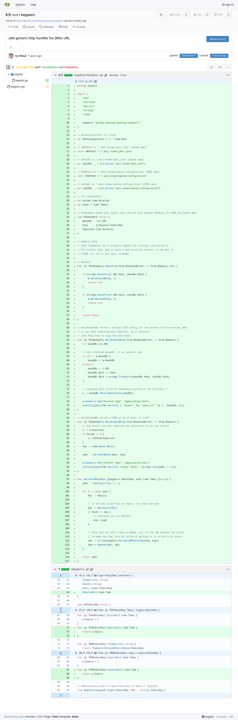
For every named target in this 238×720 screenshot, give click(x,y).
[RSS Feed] (161, 15)
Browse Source (217, 39)
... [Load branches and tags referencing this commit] (11, 47)
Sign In (228, 4)
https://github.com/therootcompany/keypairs (40, 20)
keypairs (28, 15)
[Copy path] (105, 75)
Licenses (221, 716)
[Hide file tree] (8, 67)
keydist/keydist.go (89, 75)
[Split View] (220, 67)
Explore (20, 4)
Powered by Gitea (14, 716)
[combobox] (211, 67)
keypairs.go (80, 569)
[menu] (228, 67)
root (15, 15)
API (231, 716)
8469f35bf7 (188, 55)
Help (33, 4)
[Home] (7, 4)
